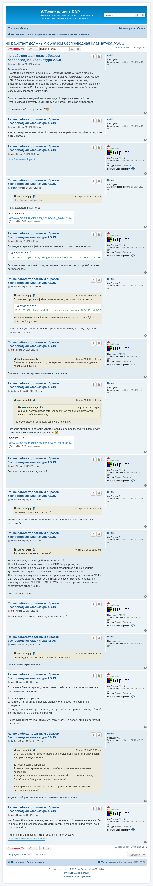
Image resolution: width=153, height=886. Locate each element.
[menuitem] (24, 28)
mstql (110, 55)
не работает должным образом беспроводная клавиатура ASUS (65, 43)
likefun (110, 180)
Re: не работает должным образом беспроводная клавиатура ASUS (33, 121)
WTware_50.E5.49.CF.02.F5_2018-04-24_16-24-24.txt (40, 218)
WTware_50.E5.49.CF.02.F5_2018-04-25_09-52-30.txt (40, 443)
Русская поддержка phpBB (76, 873)
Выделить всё (22, 253)
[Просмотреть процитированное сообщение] (34, 196)
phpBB (70, 869)
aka (109, 146)
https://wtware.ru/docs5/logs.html (26, 838)
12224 (122, 158)
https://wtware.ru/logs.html (23, 159)
